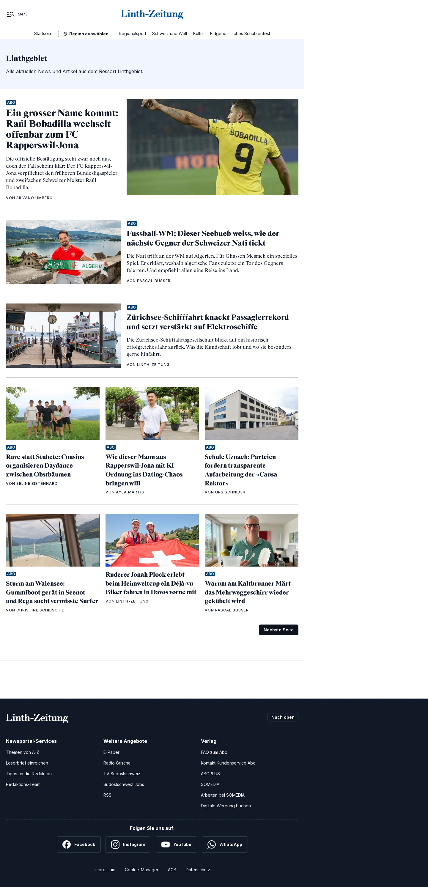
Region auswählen (88, 33)
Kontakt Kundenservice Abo (228, 762)
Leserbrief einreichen (27, 762)
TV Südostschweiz (121, 773)
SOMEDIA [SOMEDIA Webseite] (210, 784)
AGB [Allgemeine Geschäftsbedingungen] (172, 869)
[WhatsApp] (225, 844)
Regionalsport (132, 33)
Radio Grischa (116, 762)
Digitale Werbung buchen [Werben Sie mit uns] (226, 805)
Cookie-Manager (141, 869)
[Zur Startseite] (152, 14)
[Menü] (17, 14)
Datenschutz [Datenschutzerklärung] (198, 869)
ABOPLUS (210, 773)
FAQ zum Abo (214, 752)
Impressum (105, 869)
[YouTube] (176, 844)
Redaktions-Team (23, 784)
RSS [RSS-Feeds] (107, 795)
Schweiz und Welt (169, 33)
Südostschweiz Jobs (123, 784)
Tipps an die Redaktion (29, 773)
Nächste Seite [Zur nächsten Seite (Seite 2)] (279, 629)
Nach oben (283, 717)
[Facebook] (79, 844)
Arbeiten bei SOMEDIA (223, 795)
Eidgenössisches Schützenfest (240, 33)
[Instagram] (128, 844)
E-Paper (111, 752)
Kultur (198, 33)
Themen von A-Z (22, 752)
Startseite (43, 33)
